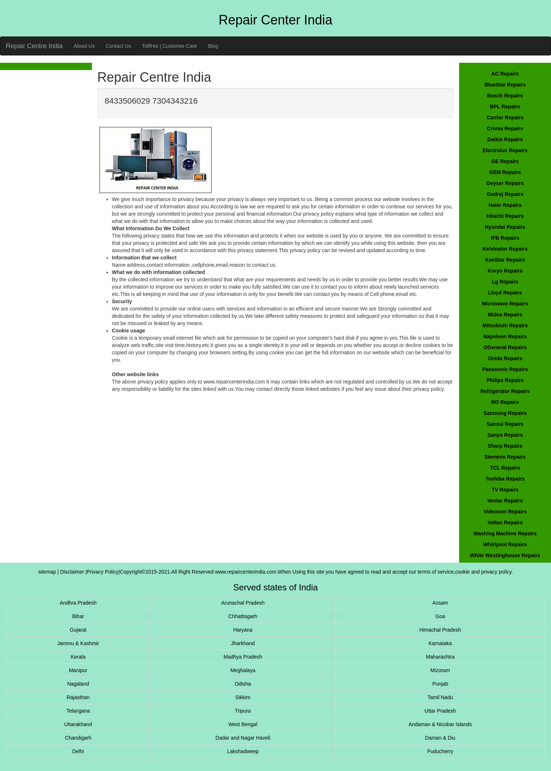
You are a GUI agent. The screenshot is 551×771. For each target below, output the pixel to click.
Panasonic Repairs (505, 369)
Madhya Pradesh (243, 657)
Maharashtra (440, 657)
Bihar (78, 616)
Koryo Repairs (505, 271)
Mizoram (440, 670)
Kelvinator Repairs (505, 249)
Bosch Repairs (505, 96)
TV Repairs (505, 490)
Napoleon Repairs (505, 336)
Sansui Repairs (504, 424)
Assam (440, 603)
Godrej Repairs (505, 194)
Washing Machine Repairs (505, 533)
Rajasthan (78, 697)
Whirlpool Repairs (505, 544)
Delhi (78, 751)
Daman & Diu (440, 738)
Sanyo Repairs (505, 435)
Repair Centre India (34, 46)
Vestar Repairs (505, 501)
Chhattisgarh (242, 616)
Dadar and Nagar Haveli (243, 738)
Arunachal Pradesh (242, 603)
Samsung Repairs (505, 413)
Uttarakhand (78, 724)
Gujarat (78, 630)
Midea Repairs (505, 314)
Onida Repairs (505, 358)
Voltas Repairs (505, 522)
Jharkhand (243, 643)
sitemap (47, 572)
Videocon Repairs (505, 511)
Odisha (243, 684)
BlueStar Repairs (505, 85)
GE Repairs (505, 161)
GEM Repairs (505, 172)
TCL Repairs (505, 468)
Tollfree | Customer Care (169, 46)
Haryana (242, 630)
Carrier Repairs (504, 117)
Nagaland (78, 684)
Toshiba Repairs (505, 479)
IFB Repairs (505, 238)
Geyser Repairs (505, 183)
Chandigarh (78, 738)
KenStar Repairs (505, 260)
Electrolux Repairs (505, 150)
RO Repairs (505, 402)
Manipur (78, 670)
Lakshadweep (243, 751)
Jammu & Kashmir (78, 643)
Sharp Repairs (505, 446)
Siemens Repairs (505, 457)
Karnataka (440, 643)
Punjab (440, 684)
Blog (213, 46)
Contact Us (118, 46)
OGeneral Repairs (505, 347)
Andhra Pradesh (78, 603)
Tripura (243, 711)
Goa (440, 616)
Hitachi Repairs (505, 216)
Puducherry (440, 751)
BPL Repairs (505, 106)
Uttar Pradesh (440, 711)
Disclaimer (72, 572)
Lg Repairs (505, 282)
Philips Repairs (504, 380)
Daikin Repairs (505, 139)
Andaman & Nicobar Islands (440, 724)
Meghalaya (243, 670)
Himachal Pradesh (440, 630)
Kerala (78, 657)
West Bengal (242, 724)
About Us (84, 46)
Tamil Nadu (440, 697)
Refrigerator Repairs (504, 391)
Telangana (78, 711)
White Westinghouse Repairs (505, 555)
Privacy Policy (103, 572)
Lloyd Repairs (505, 293)
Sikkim (242, 697)
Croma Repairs (505, 128)
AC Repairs (505, 74)
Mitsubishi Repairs (505, 325)
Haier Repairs (505, 205)
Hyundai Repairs (505, 227)
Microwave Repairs (505, 304)
